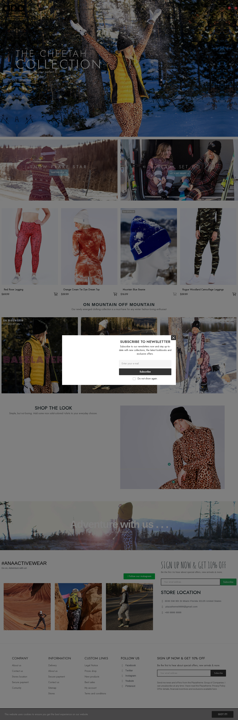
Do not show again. (148, 378)
